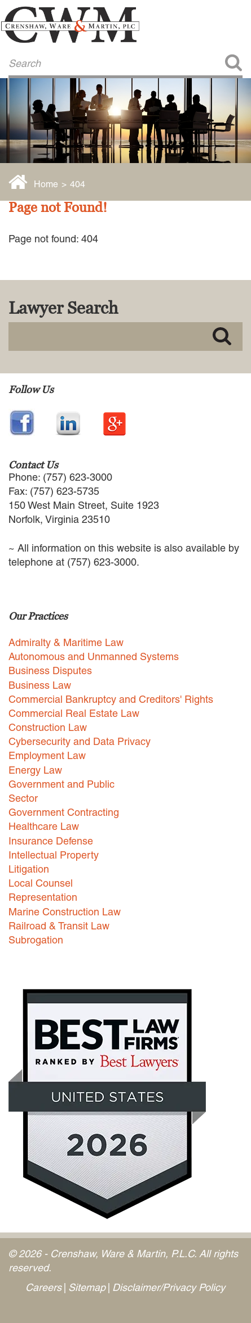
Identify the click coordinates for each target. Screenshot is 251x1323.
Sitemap (86, 1287)
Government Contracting (63, 812)
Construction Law (47, 727)
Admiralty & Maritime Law (66, 642)
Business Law (39, 685)
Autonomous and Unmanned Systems (93, 656)
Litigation (28, 869)
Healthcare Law (43, 826)
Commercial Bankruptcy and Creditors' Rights (110, 699)
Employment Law (47, 755)
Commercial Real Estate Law (73, 713)
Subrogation (35, 940)
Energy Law (35, 770)
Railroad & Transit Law (58, 926)
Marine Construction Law (64, 912)
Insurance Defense (50, 841)
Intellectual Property (53, 855)
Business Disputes (50, 670)
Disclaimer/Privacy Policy (168, 1287)
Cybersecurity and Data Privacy (79, 741)
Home (46, 184)
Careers (43, 1287)
